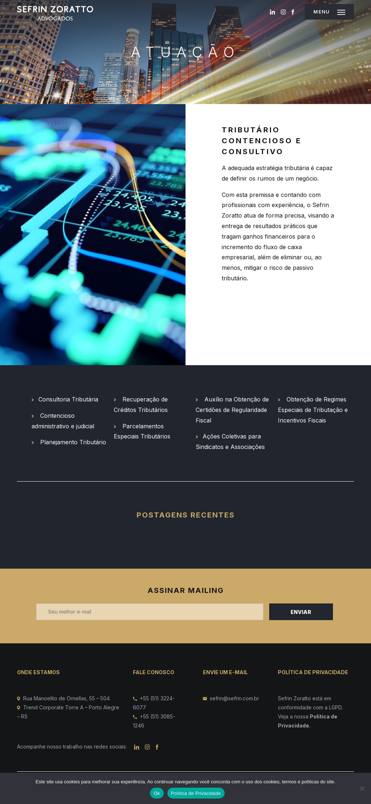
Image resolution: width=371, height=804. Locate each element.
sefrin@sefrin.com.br (234, 698)
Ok (157, 793)
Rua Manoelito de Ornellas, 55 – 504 (66, 698)
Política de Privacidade (196, 793)
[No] (362, 788)
